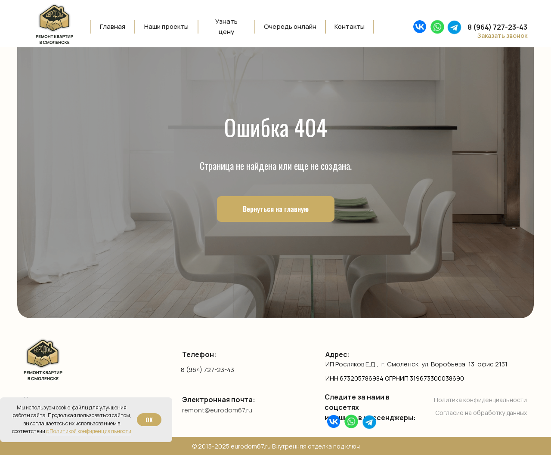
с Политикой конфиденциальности (88, 431)
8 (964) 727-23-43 (207, 369)
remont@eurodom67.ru (217, 410)
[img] (437, 27)
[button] (497, 36)
